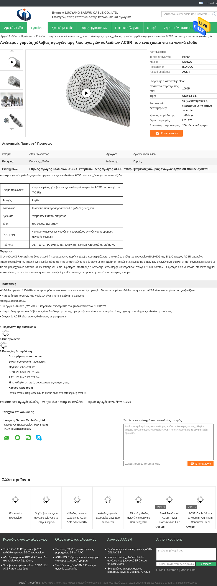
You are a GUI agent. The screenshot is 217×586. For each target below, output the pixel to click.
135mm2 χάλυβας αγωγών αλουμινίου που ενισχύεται (138, 518)
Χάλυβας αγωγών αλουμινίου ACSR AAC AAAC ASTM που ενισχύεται (77, 518)
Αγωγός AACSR (119, 539)
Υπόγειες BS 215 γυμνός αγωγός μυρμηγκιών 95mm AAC (74, 551)
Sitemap (172, 570)
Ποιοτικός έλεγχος (127, 28)
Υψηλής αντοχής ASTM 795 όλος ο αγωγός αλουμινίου (75, 567)
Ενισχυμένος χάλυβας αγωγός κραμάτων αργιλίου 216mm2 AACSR (128, 570)
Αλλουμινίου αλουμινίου (15, 515)
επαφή (151, 28)
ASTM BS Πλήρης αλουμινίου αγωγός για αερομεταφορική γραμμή (77, 559)
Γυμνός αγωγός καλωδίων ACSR (109, 402)
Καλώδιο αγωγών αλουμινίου (25, 539)
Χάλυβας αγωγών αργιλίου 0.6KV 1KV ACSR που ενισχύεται (25, 567)
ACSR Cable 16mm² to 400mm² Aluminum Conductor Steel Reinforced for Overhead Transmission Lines (200, 518)
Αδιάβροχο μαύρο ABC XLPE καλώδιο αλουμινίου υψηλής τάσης (25, 559)
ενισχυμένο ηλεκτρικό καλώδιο (62, 402)
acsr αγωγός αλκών (25, 402)
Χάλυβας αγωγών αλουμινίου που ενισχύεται (61, 36)
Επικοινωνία (169, 133)
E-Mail (160, 570)
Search (214, 14)
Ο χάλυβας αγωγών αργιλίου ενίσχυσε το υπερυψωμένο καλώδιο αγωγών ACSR (46, 518)
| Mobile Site (187, 570)
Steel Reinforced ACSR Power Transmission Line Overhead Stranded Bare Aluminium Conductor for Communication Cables (169, 518)
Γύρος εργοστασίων (94, 28)
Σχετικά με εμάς (62, 28)
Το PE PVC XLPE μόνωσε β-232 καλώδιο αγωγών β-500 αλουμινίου (23, 551)
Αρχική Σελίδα (13, 28)
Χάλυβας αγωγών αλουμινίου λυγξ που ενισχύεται (108, 518)
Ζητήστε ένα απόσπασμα (181, 28)
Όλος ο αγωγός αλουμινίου (75, 539)
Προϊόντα (37, 28)
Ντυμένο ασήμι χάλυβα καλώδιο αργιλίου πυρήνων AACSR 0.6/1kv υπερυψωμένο (127, 560)
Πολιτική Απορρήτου (28, 582)
